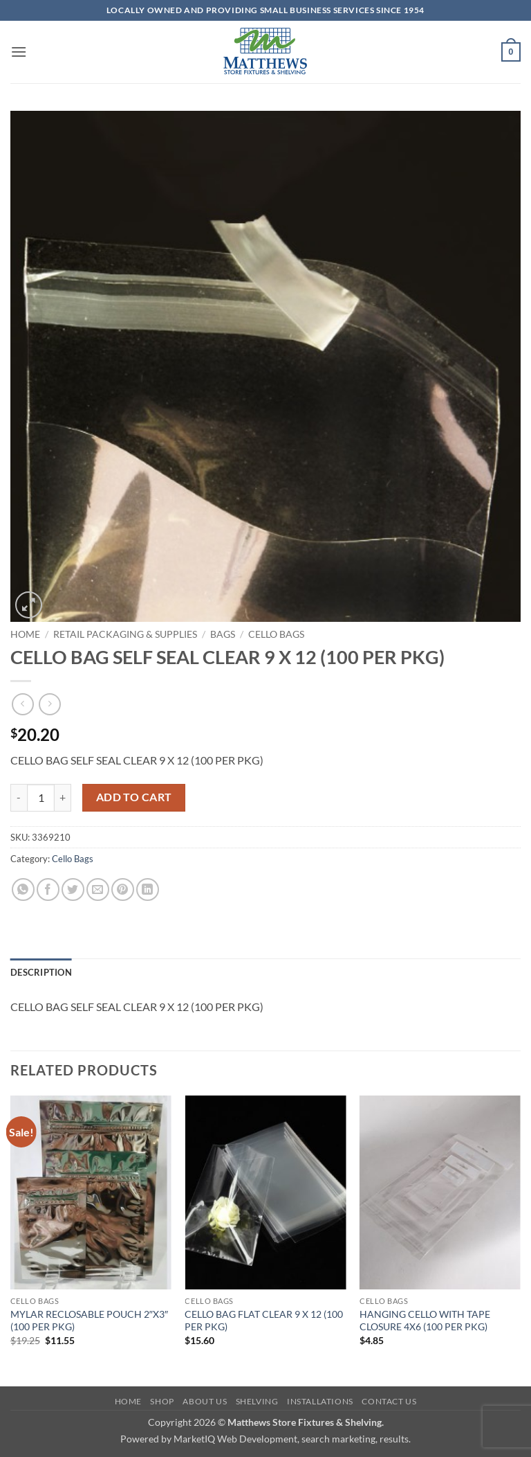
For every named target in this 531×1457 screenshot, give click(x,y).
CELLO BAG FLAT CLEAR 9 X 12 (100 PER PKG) (264, 1320)
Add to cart (134, 797)
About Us (205, 1401)
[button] (18, 52)
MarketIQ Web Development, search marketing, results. (292, 1439)
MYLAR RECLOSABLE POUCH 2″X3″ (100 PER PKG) (89, 1320)
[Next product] (22, 704)
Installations (320, 1401)
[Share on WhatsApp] (23, 889)
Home (25, 634)
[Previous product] (49, 704)
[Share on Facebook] (48, 889)
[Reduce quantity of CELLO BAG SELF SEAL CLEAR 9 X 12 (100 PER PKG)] (18, 798)
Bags (222, 634)
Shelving (257, 1401)
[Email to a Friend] (97, 889)
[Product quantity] (41, 798)
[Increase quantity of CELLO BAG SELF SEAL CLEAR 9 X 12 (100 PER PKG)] (63, 798)
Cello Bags (276, 634)
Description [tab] (41, 972)
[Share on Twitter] (73, 889)
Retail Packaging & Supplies (125, 634)
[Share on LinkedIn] (147, 889)
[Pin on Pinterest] (122, 889)
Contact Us (389, 1401)
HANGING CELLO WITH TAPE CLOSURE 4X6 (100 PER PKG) (425, 1320)
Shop (162, 1401)
